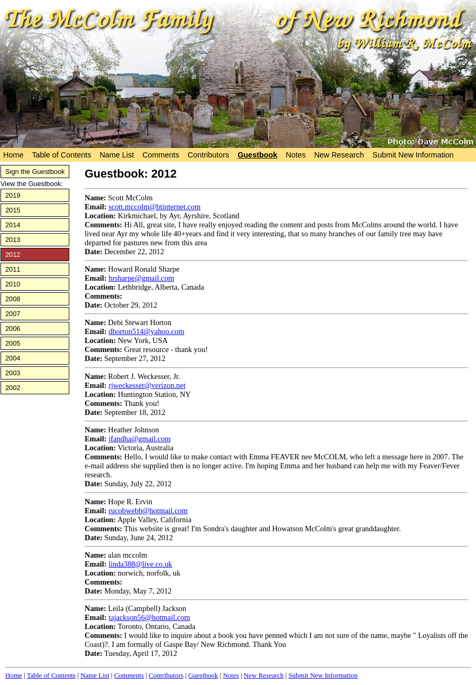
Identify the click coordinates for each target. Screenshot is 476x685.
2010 (12, 284)
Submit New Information (413, 155)
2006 (12, 328)
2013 (12, 240)
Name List (116, 155)
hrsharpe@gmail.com (141, 278)
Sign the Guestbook (35, 171)
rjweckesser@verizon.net (147, 385)
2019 (12, 195)
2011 (12, 269)
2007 (12, 314)
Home (13, 155)
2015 (12, 210)
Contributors (208, 155)
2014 (12, 225)
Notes (296, 155)
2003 (12, 373)
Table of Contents (61, 155)
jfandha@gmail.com (139, 438)
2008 (12, 299)
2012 (12, 254)
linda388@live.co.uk (140, 564)
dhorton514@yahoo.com (146, 331)
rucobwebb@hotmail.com (148, 510)
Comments (160, 155)
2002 (12, 388)
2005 (12, 343)
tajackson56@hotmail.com (149, 617)
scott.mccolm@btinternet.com (154, 206)
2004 (12, 358)
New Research (339, 155)
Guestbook (257, 155)
